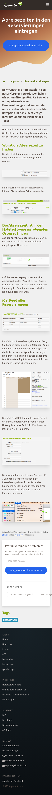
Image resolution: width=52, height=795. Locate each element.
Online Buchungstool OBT (15, 689)
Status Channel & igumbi (22, 594)
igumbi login (8, 669)
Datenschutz (8, 659)
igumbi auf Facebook (12, 781)
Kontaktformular (10, 745)
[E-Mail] (26, 561)
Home (5, 639)
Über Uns (7, 644)
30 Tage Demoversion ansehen (26, 45)
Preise (5, 649)
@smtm (5, 535)
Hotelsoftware (10, 620)
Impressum (8, 664)
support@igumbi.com (14, 765)
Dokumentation (10, 725)
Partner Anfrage (10, 750)
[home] (4, 81)
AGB (4, 654)
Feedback (7, 720)
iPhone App (8, 699)
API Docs (6, 730)
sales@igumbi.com (13, 760)
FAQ (4, 715)
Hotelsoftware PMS (11, 684)
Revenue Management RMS (16, 694)
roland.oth (19, 535)
